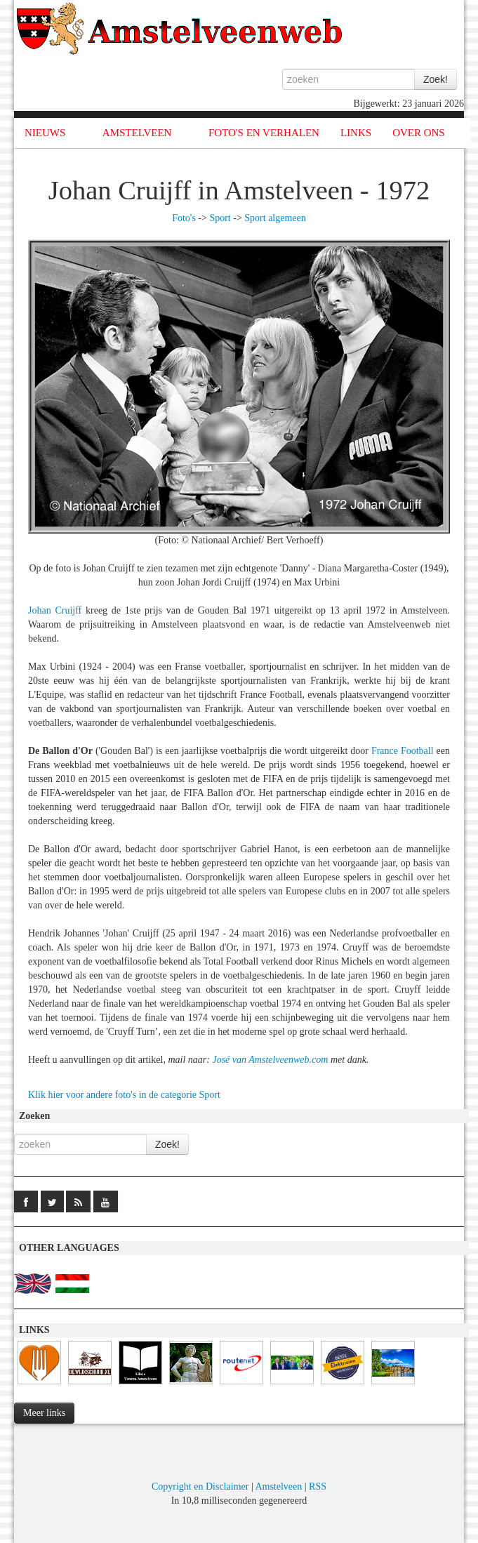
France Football (402, 751)
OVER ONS (418, 132)
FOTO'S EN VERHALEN (263, 132)
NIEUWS (45, 132)
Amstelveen (278, 1486)
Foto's (184, 218)
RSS (317, 1486)
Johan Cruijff (54, 610)
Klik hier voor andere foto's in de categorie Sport (124, 1095)
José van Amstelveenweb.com (270, 1059)
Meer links (44, 1413)
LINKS (355, 132)
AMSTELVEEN (137, 132)
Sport (219, 218)
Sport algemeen (274, 218)
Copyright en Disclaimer (200, 1486)
